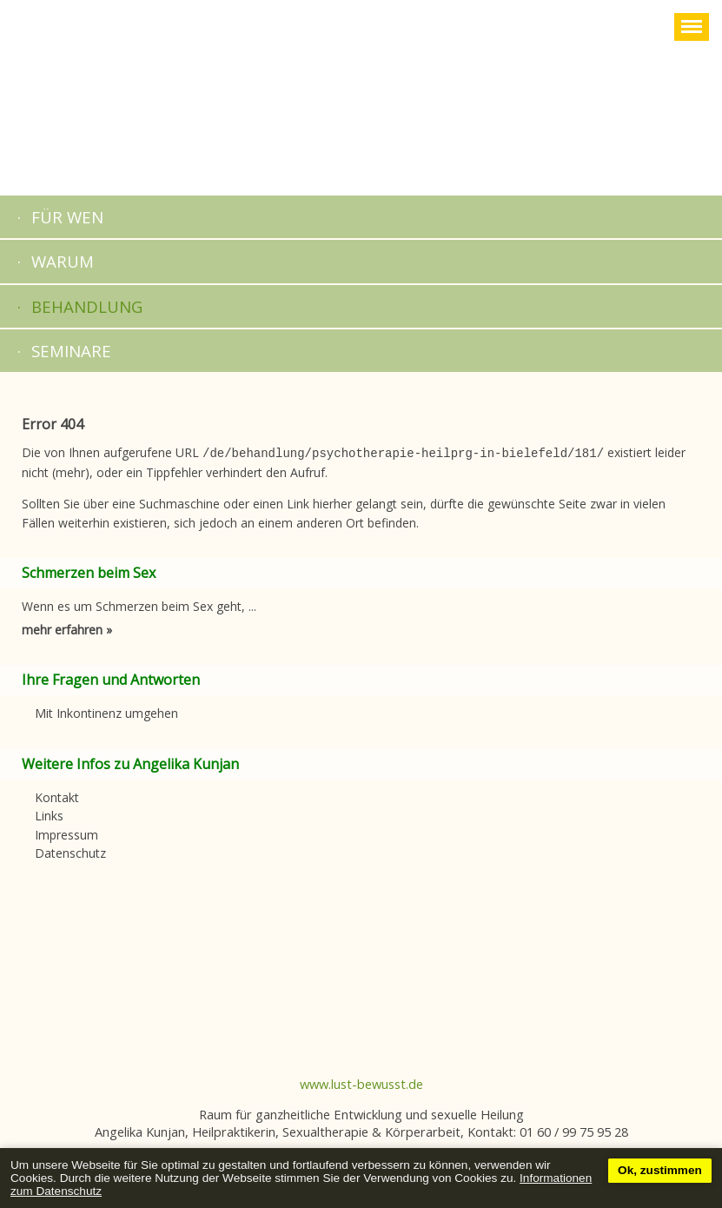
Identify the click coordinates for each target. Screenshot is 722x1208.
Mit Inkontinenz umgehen (106, 711)
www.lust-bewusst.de (361, 1082)
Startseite (361, 98)
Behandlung (86, 306)
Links (49, 814)
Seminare (71, 351)
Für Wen (67, 217)
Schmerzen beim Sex (89, 571)
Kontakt (57, 795)
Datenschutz (70, 851)
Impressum (66, 833)
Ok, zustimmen (660, 1170)
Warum (62, 261)
